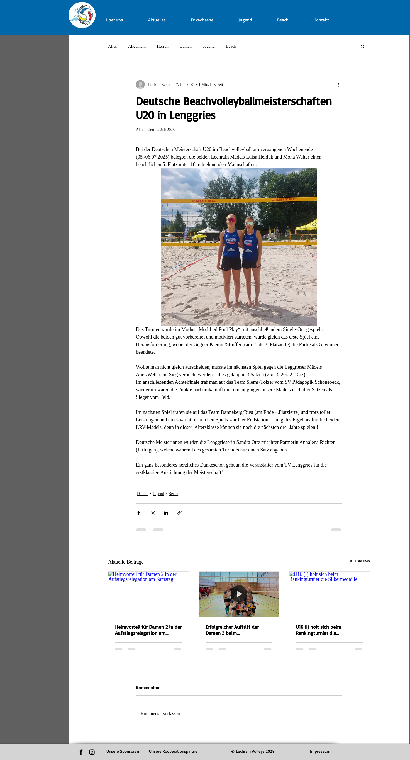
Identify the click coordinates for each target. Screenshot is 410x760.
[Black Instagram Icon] (92, 752)
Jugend (209, 46)
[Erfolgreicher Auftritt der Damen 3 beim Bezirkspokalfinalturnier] (239, 594)
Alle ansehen (360, 561)
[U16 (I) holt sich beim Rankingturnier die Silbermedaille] (329, 594)
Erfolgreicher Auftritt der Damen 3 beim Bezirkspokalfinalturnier (232, 630)
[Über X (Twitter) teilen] (152, 512)
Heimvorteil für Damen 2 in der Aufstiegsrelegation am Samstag (148, 630)
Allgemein (137, 46)
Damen (186, 46)
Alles (112, 46)
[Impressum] (320, 751)
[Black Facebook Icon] (81, 752)
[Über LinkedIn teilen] (166, 512)
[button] (362, 46)
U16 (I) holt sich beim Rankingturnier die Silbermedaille (318, 630)
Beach (231, 46)
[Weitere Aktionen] (338, 84)
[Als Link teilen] (179, 512)
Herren (163, 46)
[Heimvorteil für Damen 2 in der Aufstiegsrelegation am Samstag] (148, 594)
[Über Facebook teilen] (138, 512)
